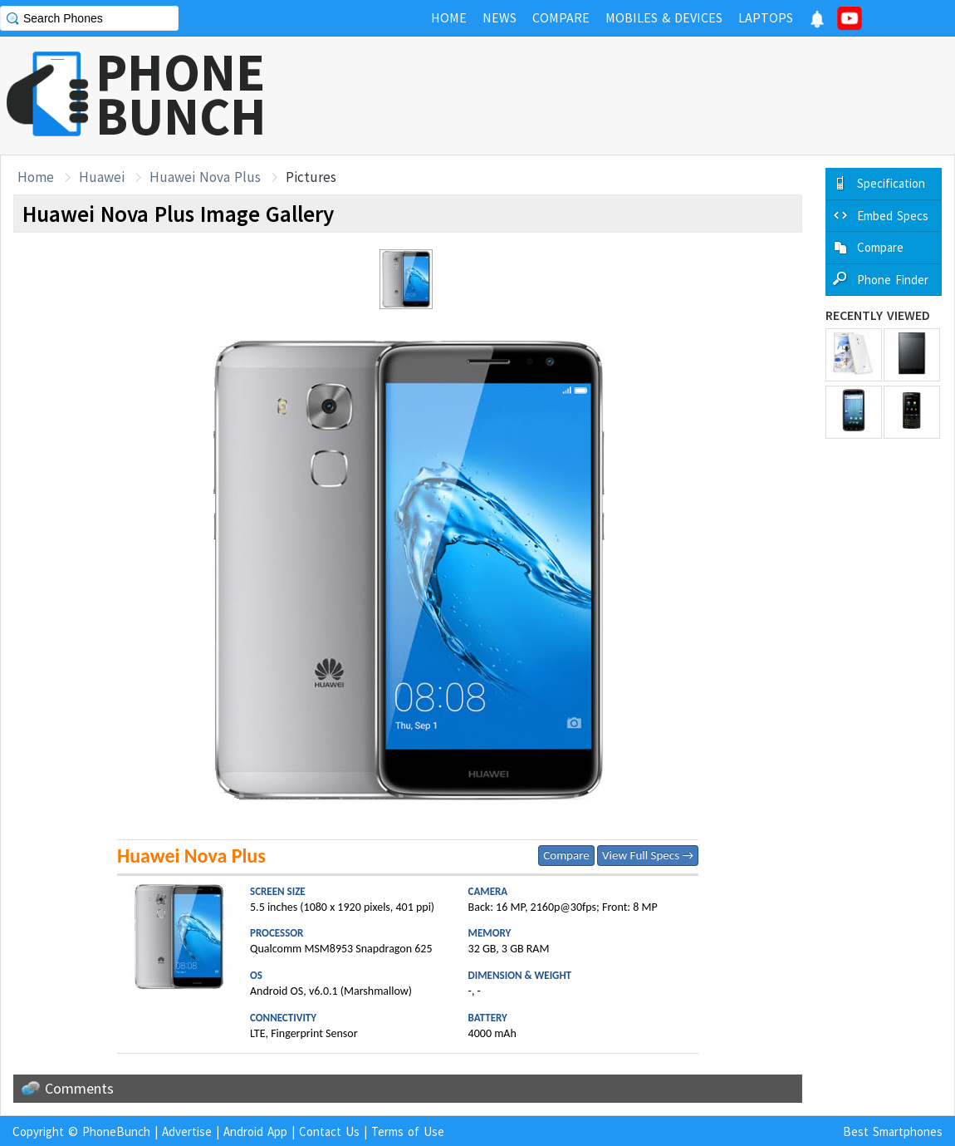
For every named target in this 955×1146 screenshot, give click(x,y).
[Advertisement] (652, 95)
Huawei (102, 177)
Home (35, 177)
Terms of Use (407, 1131)
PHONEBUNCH (181, 94)
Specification (891, 183)
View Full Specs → (647, 855)
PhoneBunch (116, 1131)
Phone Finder (892, 280)
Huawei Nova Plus (205, 177)
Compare (566, 855)
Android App (255, 1131)
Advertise (187, 1131)
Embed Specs (892, 216)
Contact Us (329, 1131)
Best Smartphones (893, 1131)
